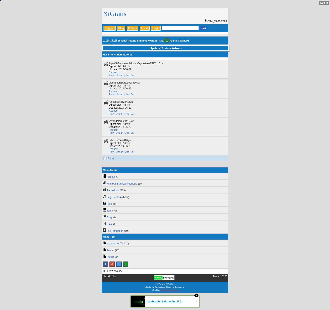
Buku (109, 224)
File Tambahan (115, 230)
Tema (110, 210)
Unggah (109, 28)
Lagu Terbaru (114, 197)
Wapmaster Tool (116, 243)
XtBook (132, 28)
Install (144, 28)
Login (155, 28)
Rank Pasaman (169, 290)
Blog (121, 28)
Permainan (113, 190)
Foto (109, 203)
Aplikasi (111, 176)
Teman (110, 250)
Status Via (112, 257)
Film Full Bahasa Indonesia (122, 183)
